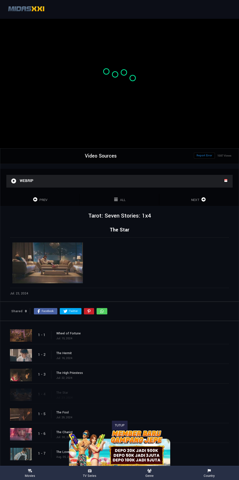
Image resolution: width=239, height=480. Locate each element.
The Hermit (64, 353)
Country (209, 473)
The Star (62, 392)
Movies (30, 473)
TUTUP (120, 425)
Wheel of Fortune (68, 333)
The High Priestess (69, 373)
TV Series (90, 473)
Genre (149, 473)
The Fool (62, 412)
